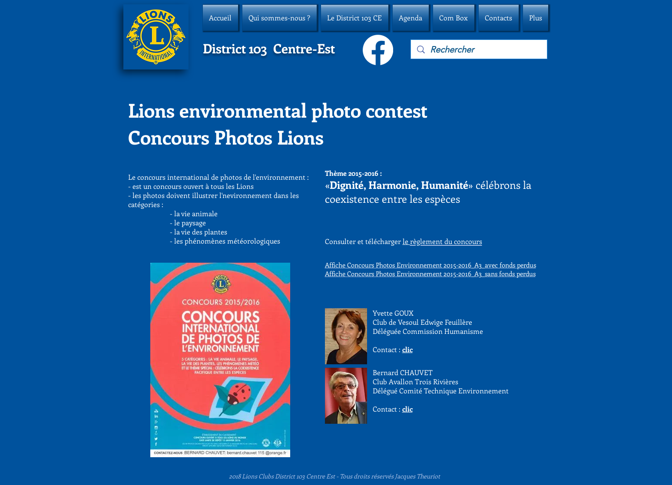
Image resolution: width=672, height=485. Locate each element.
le (406, 241)
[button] (279, 18)
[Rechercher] (479, 49)
